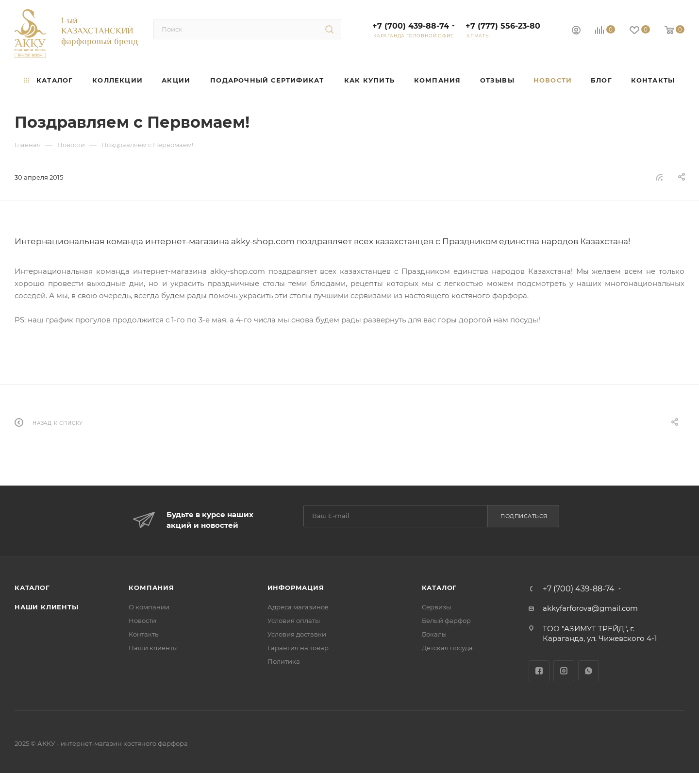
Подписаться (524, 516)
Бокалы (434, 634)
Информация (295, 587)
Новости (142, 620)
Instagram (563, 670)
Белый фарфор (446, 620)
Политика (283, 661)
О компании (149, 607)
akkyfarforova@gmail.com (590, 608)
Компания (151, 587)
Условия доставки (296, 634)
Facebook (539, 670)
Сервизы (436, 607)
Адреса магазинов (298, 607)
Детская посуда (447, 648)
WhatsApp (588, 670)
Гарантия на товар (298, 648)
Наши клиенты (47, 607)
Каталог (32, 587)
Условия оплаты (293, 620)
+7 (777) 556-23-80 (503, 26)
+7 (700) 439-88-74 (410, 26)
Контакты (144, 634)
